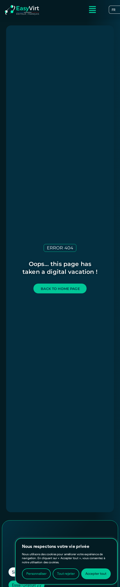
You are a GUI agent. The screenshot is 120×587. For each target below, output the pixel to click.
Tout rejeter (66, 574)
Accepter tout (95, 574)
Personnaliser (36, 574)
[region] (66, 561)
